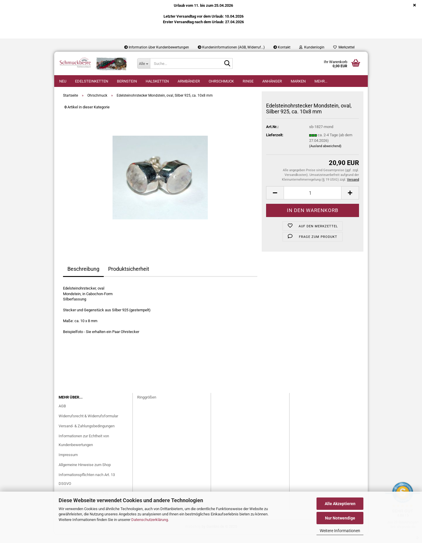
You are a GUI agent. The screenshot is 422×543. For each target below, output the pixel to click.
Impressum (68, 463)
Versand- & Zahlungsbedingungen (87, 435)
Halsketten (157, 81)
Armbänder (189, 81)
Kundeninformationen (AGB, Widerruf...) (231, 47)
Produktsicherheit (128, 278)
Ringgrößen (146, 406)
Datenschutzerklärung (149, 519)
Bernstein (127, 81)
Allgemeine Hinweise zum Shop (85, 473)
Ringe (248, 81)
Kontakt (281, 47)
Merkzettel (344, 47)
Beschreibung (83, 278)
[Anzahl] (312, 201)
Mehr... (320, 81)
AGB (62, 415)
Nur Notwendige (340, 518)
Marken (298, 81)
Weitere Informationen (340, 530)
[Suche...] (143, 63)
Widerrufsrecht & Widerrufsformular (88, 425)
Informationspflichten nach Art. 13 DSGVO (87, 488)
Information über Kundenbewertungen (156, 47)
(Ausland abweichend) (325, 155)
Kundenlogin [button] (311, 47)
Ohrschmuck (221, 81)
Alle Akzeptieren (340, 503)
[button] (275, 201)
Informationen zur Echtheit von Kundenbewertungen (84, 449)
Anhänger (272, 81)
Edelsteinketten (91, 81)
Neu (62, 81)
